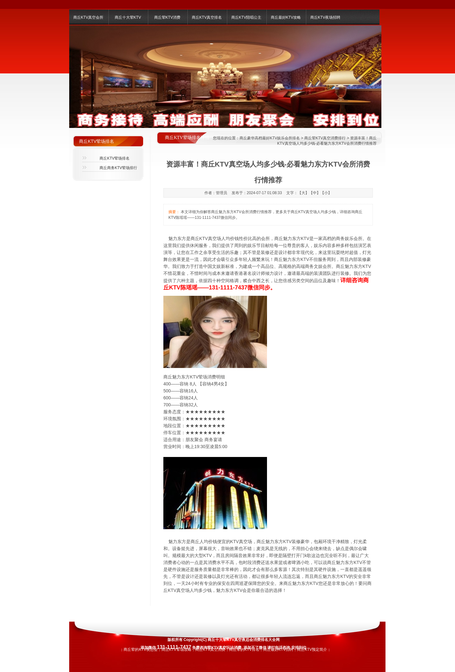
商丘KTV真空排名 (207, 17)
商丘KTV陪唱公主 (246, 17)
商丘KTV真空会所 (88, 17)
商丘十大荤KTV (128, 17)
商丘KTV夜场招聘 (325, 17)
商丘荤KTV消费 (167, 17)
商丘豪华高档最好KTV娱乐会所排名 (270, 138)
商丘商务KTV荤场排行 (118, 168)
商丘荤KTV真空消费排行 (325, 138)
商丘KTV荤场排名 (115, 158)
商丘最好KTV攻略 (286, 17)
